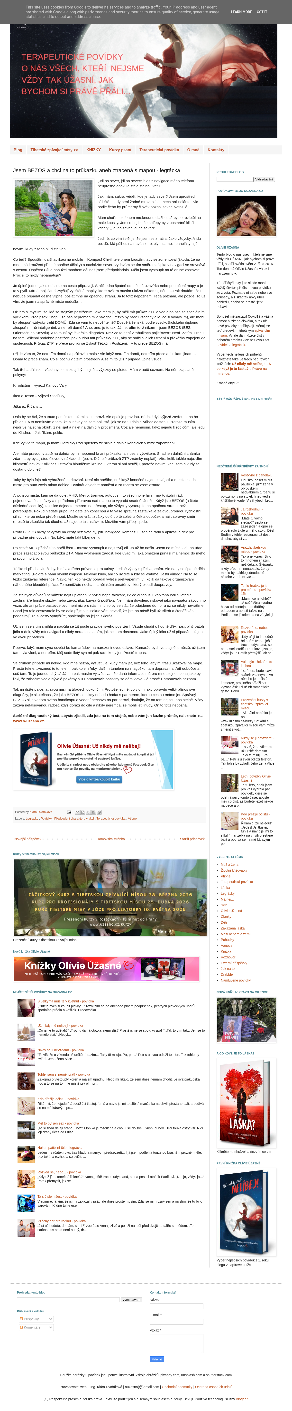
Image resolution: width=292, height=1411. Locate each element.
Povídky (47, 818)
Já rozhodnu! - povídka (252, 511)
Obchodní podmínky (177, 1387)
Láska (225, 888)
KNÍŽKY (93, 150)
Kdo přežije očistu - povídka (58, 1099)
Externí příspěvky (234, 963)
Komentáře (30, 1327)
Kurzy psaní (120, 150)
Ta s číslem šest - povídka (57, 1196)
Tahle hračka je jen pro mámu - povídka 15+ (256, 590)
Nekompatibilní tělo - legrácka (59, 1148)
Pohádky (227, 940)
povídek (222, 345)
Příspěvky (29, 1319)
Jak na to (228, 969)
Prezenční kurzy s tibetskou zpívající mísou (254, 704)
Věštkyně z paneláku (256, 475)
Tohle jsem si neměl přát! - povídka (63, 1074)
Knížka (226, 951)
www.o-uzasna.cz (28, 721)
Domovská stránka (111, 839)
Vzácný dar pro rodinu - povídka (61, 1221)
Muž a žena (229, 864)
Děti (224, 922)
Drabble (227, 974)
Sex (224, 905)
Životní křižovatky (234, 870)
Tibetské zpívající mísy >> (54, 150)
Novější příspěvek (27, 839)
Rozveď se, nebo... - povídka (59, 1172)
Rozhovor (228, 957)
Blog (18, 150)
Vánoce (226, 945)
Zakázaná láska (233, 928)
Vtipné (132, 818)
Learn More (241, 12)
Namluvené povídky (236, 980)
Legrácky (32, 818)
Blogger (241, 1399)
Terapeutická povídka (159, 150)
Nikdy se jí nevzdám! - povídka (60, 1050)
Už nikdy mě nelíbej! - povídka (60, 1025)
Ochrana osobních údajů (213, 1387)
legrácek (238, 345)
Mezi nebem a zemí (236, 934)
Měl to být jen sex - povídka (58, 1123)
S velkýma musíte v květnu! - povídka (65, 1001)
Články (226, 917)
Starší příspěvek (192, 839)
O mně (193, 150)
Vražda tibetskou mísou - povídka (253, 549)
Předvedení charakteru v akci (74, 818)
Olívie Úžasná (231, 911)
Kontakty (216, 150)
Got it (262, 12)
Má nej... (227, 899)
